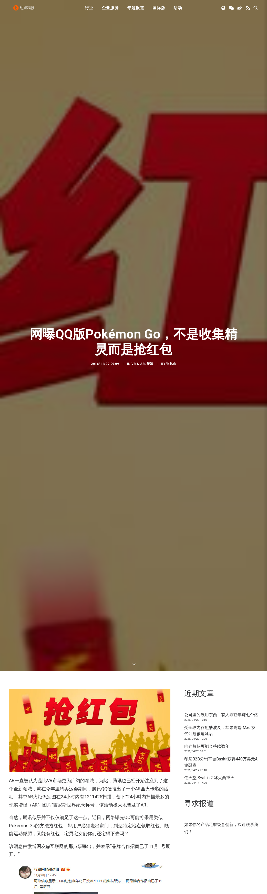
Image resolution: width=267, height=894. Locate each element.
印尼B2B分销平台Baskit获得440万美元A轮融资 (221, 709)
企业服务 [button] (110, 10)
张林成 (171, 337)
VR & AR (138, 337)
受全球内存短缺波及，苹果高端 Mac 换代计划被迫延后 (219, 678)
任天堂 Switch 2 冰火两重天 (209, 725)
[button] (224, 11)
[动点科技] (25, 11)
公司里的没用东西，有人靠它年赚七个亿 (221, 662)
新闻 (150, 337)
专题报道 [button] (135, 10)
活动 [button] (177, 10)
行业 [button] (89, 10)
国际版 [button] (158, 10)
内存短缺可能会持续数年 (206, 694)
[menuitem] (89, 11)
